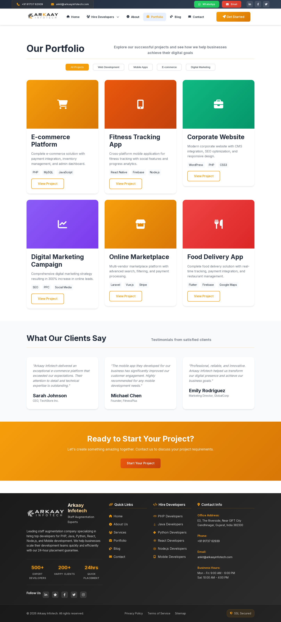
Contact (117, 557)
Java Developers (168, 524)
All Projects (77, 67)
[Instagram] (83, 595)
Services (117, 532)
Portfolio (117, 540)
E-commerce (169, 67)
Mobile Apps (140, 67)
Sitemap (180, 613)
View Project (47, 184)
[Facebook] (258, 4)
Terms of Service (159, 613)
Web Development (108, 67)
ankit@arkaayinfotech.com (214, 557)
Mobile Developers (169, 557)
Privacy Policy (134, 613)
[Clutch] (55, 595)
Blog (114, 548)
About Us (118, 524)
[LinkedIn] (250, 4)
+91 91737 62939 (208, 541)
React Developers (168, 540)
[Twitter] (266, 4)
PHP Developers (168, 516)
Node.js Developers (170, 548)
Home (116, 516)
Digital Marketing (200, 67)
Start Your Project (140, 463)
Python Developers (170, 532)
